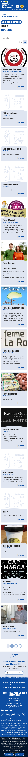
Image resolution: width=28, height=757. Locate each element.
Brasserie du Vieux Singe (12, 69)
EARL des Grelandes (10, 113)
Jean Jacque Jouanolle (11, 546)
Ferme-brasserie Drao (11, 429)
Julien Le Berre (8, 626)
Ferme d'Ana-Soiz (9, 220)
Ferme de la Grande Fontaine (13, 308)
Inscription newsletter (14, 673)
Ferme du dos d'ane (10, 394)
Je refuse (8, 754)
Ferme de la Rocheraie (11, 351)
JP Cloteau (7, 582)
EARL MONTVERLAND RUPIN (12, 149)
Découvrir (21, 86)
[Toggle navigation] (26, 7)
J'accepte (19, 754)
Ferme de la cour (9, 263)
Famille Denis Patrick (10, 185)
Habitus (5, 512)
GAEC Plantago (8, 472)
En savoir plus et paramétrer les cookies (14, 750)
